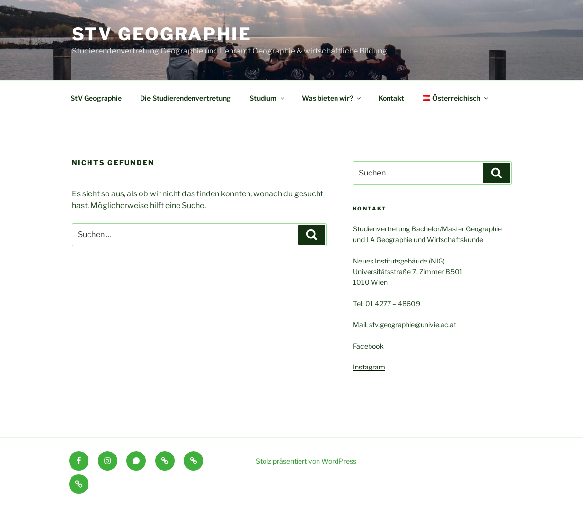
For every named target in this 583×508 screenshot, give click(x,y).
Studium (267, 98)
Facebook (368, 346)
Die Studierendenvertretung (185, 98)
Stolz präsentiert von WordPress (306, 461)
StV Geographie (162, 34)
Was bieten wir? (332, 98)
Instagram (369, 367)
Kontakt (391, 98)
